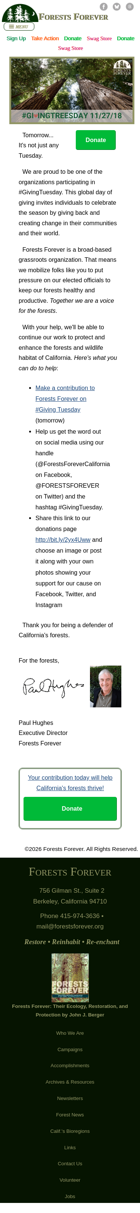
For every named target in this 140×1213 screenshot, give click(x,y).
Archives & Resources (70, 1082)
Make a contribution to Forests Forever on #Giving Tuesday (65, 398)
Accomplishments (70, 1065)
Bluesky (116, 6)
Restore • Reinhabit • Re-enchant (71, 942)
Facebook (103, 6)
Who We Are (70, 1033)
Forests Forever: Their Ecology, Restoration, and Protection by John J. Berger (70, 985)
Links (70, 1147)
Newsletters (70, 1098)
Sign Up (16, 38)
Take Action (45, 38)
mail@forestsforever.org (69, 926)
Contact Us (70, 1163)
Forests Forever (73, 16)
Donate (72, 38)
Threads (129, 6)
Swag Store (99, 38)
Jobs (70, 1196)
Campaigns (70, 1049)
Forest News (70, 1115)
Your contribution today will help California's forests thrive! (70, 782)
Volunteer (70, 1180)
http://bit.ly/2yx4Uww (62, 539)
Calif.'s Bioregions (70, 1131)
